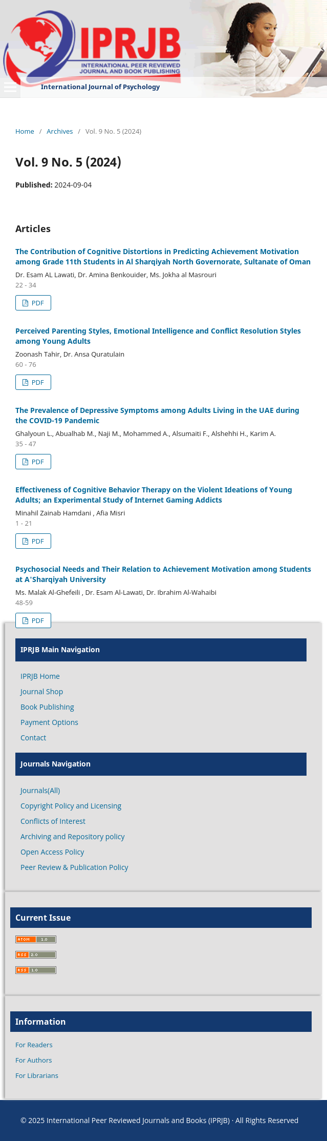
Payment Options (49, 722)
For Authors (33, 1060)
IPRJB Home (40, 676)
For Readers (34, 1044)
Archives (60, 131)
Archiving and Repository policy (72, 836)
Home (24, 131)
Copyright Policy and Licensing (70, 806)
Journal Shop (41, 691)
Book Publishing (47, 707)
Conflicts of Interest (52, 821)
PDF (36, 302)
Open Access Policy (52, 852)
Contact (33, 737)
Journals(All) (40, 790)
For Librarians (36, 1075)
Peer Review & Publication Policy (74, 867)
